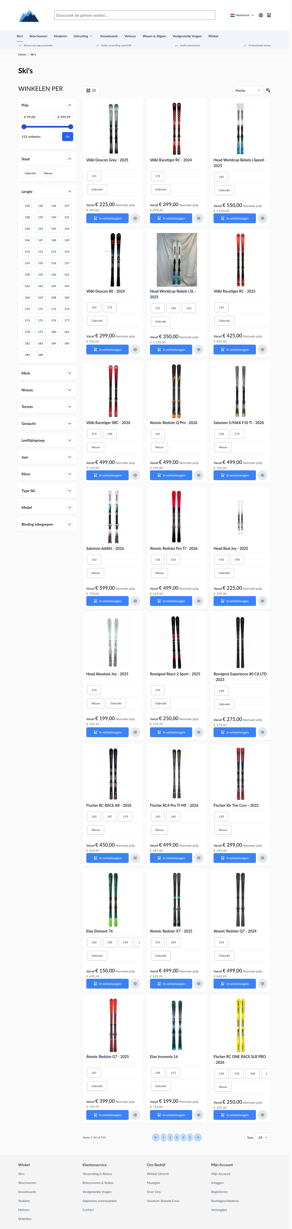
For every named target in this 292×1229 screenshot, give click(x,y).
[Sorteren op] (248, 90)
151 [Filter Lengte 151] (40, 251)
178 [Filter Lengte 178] (27, 332)
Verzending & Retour (97, 1174)
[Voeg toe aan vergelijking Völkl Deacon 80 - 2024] (135, 349)
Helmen (24, 1210)
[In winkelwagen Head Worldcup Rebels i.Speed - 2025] (235, 218)
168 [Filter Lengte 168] (53, 297)
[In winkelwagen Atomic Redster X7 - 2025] (171, 984)
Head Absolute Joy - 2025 (107, 674)
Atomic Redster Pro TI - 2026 (174, 548)
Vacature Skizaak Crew (163, 1201)
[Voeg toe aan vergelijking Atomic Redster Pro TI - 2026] (199, 601)
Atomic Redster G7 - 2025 (107, 1056)
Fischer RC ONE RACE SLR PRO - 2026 (240, 1059)
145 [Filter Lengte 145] (66, 228)
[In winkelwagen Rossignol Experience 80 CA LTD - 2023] (235, 732)
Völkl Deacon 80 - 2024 (105, 291)
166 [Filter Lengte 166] (27, 297)
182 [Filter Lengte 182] (27, 343)
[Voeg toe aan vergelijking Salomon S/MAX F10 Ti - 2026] (262, 475)
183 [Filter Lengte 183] (40, 343)
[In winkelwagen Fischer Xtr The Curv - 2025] (235, 858)
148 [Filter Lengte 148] (53, 240)
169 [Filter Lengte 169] (66, 297)
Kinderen (60, 36)
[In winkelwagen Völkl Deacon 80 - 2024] (107, 349)
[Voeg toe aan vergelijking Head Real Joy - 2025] (262, 601)
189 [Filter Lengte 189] (27, 354)
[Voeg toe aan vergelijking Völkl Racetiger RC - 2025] (262, 349)
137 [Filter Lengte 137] (66, 205)
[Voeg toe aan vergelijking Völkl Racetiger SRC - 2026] (135, 475)
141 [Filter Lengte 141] (66, 217)
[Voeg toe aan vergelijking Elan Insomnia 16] (199, 1115)
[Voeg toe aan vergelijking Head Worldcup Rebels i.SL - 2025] (199, 349)
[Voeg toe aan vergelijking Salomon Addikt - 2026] (135, 601)
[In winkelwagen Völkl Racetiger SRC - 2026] (107, 475)
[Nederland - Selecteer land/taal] (242, 15)
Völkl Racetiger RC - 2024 (171, 160)
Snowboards (109, 36)
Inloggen (217, 1183)
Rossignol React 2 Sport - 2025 (175, 674)
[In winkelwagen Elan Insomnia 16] (171, 1115)
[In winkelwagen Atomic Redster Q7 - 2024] (235, 984)
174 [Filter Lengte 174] (27, 320)
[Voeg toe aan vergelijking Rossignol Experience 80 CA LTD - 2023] (262, 732)
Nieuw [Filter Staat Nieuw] (48, 173)
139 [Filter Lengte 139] (40, 217)
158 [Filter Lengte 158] (27, 274)
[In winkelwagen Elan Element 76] (107, 984)
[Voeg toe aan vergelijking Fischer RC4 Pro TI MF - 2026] (199, 858)
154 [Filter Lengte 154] (27, 263)
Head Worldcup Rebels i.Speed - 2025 (240, 163)
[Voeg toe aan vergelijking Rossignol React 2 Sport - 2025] (199, 732)
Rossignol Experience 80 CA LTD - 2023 (240, 677)
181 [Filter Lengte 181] (66, 332)
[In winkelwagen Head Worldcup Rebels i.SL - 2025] (171, 349)
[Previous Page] (156, 1137)
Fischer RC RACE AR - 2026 (109, 805)
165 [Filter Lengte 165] (66, 286)
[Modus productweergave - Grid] (88, 90)
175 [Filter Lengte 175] (40, 320)
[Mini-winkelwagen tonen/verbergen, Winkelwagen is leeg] (269, 15)
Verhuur (130, 36)
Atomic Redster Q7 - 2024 (235, 931)
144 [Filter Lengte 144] (53, 228)
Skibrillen (24, 1219)
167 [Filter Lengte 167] (40, 297)
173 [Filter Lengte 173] (66, 309)
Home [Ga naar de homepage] (22, 54)
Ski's (20, 36)
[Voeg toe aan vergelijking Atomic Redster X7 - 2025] (199, 984)
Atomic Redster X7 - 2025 (171, 931)
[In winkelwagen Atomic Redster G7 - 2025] (107, 1115)
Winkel (213, 36)
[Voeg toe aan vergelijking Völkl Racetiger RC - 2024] (199, 218)
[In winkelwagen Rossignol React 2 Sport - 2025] (171, 732)
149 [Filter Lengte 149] (66, 240)
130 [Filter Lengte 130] (40, 205)
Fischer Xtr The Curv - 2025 (236, 805)
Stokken (24, 1201)
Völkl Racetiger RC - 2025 (235, 291)
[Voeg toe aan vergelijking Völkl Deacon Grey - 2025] (135, 218)
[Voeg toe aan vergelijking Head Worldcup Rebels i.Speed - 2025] (262, 218)
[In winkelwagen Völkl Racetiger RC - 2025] (235, 349)
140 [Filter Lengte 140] (53, 217)
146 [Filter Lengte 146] (27, 240)
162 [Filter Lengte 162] (27, 286)
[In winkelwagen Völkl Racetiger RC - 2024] (171, 218)
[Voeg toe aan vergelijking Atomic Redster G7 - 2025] (135, 1115)
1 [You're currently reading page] (164, 1137)
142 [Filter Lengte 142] (27, 228)
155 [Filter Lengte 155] (40, 263)
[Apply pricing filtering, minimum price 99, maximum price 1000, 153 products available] (67, 136)
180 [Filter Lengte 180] (53, 332)
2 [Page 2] (170, 1137)
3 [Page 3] (177, 1137)
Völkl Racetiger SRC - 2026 (108, 422)
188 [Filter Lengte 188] (40, 354)
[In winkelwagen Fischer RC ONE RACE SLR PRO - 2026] (235, 1115)
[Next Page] (198, 1137)
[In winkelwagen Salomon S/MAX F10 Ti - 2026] (235, 475)
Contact (88, 1210)
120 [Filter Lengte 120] (27, 205)
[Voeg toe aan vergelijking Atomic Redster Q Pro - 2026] (199, 475)
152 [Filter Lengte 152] (53, 251)
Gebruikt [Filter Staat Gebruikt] (30, 173)
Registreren (219, 1192)
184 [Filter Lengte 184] (53, 343)
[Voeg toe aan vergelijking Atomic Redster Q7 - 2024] (262, 984)
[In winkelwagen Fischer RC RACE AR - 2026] (107, 858)
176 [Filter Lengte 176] (53, 320)
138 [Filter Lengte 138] (27, 217)
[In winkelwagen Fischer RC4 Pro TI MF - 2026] (171, 858)
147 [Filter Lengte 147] (40, 240)
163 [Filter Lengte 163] (40, 286)
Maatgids (153, 1183)
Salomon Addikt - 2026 (105, 548)
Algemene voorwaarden (100, 1201)
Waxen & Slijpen (154, 36)
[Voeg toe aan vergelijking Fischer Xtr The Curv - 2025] (262, 858)
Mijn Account (220, 1174)
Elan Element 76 (99, 931)
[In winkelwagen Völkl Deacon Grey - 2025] (107, 218)
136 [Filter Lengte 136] (53, 205)
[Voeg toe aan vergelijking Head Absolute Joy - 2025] (135, 732)
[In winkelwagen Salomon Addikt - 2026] (107, 601)
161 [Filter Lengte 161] (66, 274)
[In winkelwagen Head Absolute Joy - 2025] (107, 732)
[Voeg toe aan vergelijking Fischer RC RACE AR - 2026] (135, 858)
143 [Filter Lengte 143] (40, 228)
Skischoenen (39, 36)
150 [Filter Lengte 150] (27, 251)
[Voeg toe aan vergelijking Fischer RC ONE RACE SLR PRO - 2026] (262, 1115)
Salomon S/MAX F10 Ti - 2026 (239, 422)
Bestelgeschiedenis (225, 1201)
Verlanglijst (219, 1210)
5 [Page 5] (190, 1137)
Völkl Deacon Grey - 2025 (107, 160)
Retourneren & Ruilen (98, 1183)
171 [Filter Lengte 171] (40, 309)
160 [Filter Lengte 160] (53, 274)
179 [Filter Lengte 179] (40, 332)
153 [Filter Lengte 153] (66, 251)
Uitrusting (84, 36)
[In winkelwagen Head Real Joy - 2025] (235, 601)
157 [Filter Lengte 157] (66, 263)
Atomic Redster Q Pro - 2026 (173, 422)
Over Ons (154, 1192)
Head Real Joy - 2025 (231, 548)
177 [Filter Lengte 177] (66, 320)
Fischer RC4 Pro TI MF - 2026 (174, 805)
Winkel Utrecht (158, 1174)
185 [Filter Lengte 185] (66, 343)
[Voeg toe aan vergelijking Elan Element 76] (135, 984)
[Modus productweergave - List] (94, 90)
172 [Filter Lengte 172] (53, 309)
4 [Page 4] (183, 1137)
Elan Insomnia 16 (164, 1056)
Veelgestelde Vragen (187, 36)
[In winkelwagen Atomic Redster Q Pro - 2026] (171, 475)
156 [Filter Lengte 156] (53, 263)
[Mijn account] (261, 15)
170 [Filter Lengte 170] (27, 309)
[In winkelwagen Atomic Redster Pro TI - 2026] (171, 601)
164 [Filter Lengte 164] (53, 286)
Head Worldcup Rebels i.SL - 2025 (173, 294)
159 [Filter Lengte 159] (40, 274)
